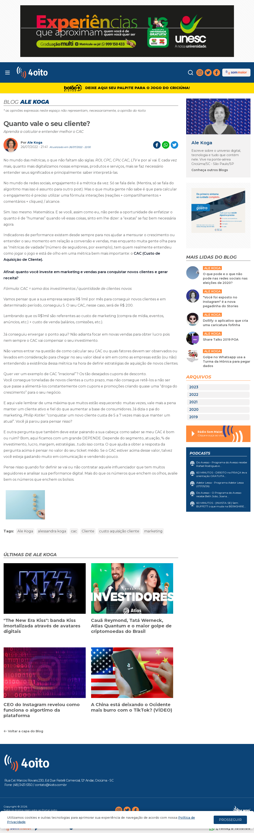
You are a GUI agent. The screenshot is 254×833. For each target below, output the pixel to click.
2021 (193, 402)
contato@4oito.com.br (51, 785)
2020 (193, 409)
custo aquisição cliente (119, 531)
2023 (193, 387)
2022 (193, 395)
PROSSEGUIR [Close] (230, 820)
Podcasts (200, 453)
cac (74, 531)
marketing (153, 531)
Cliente (88, 531)
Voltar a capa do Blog (23, 731)
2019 (193, 417)
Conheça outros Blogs (209, 170)
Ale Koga (34, 142)
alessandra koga (52, 531)
